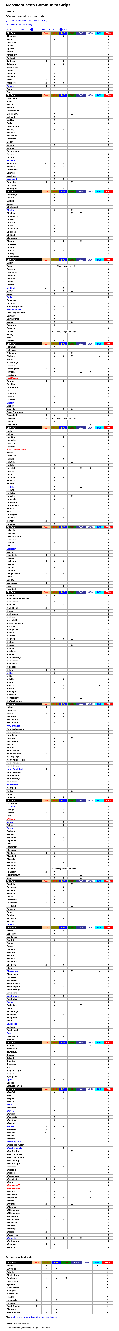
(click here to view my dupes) (19, 25)
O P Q (44, 29)
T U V (57, 29)
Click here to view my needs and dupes (34, 1317)
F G (22, 29)
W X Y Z (65, 29)
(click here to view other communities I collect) (26, 20)
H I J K (28, 29)
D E (17, 29)
